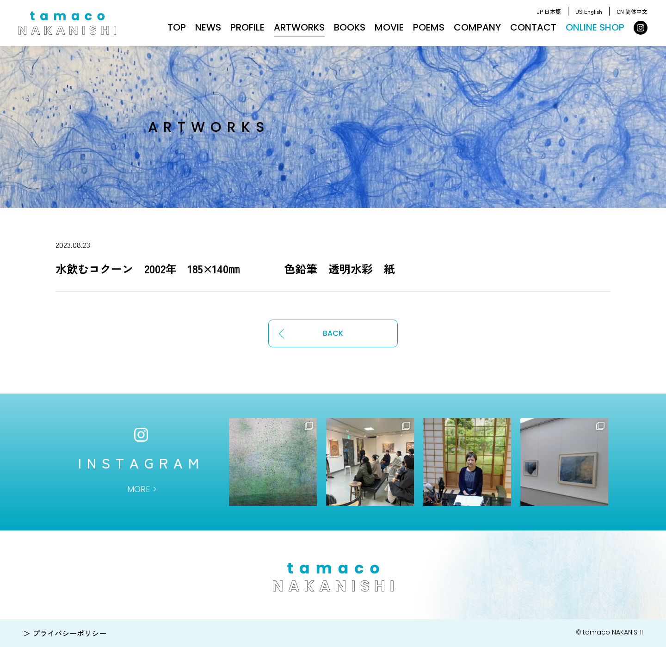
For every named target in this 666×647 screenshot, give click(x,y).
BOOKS (349, 27)
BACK (333, 333)
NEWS (208, 27)
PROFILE (247, 27)
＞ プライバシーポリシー (64, 633)
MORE (138, 489)
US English (588, 11)
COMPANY (477, 27)
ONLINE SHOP (595, 27)
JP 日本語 (548, 11)
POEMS (428, 27)
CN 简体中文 (632, 11)
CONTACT (533, 27)
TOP (176, 27)
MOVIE (389, 27)
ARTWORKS (299, 27)
